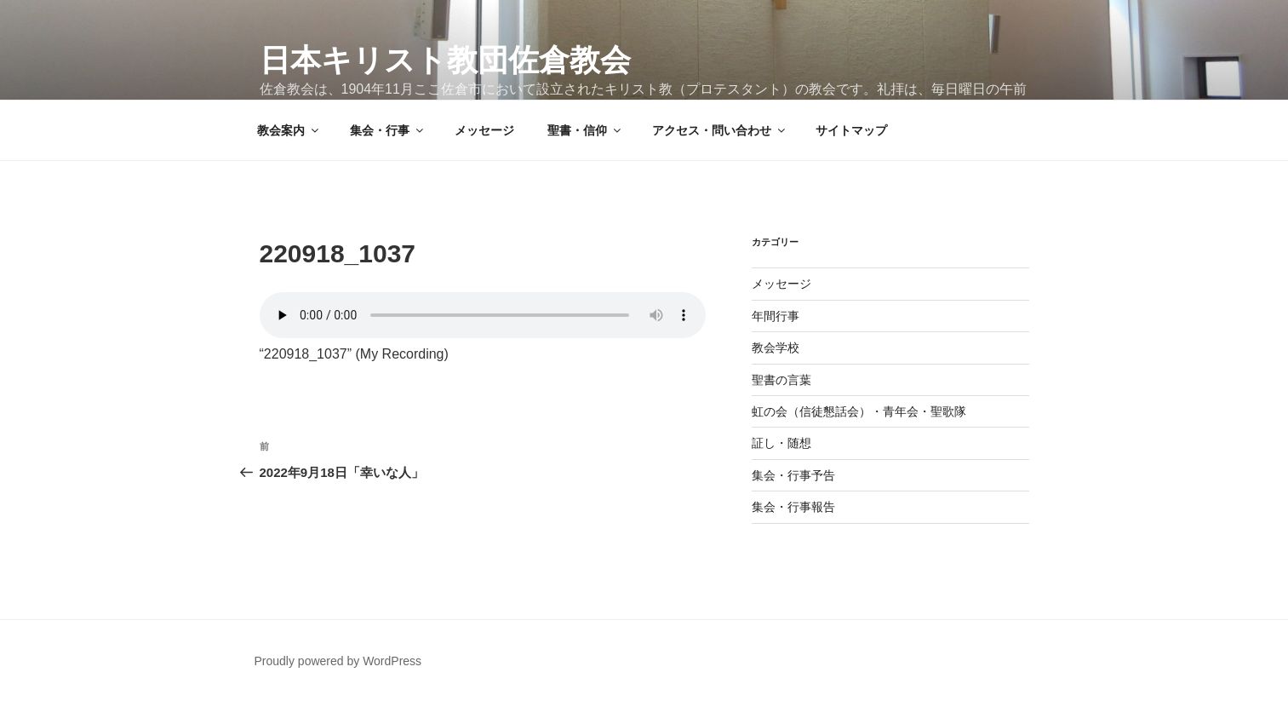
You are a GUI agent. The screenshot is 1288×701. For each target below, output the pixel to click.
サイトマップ (851, 130)
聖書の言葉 (781, 380)
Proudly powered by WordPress (338, 661)
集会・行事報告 (793, 507)
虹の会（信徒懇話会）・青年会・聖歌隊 (859, 411)
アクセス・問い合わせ (719, 130)
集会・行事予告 (793, 475)
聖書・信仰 (585, 130)
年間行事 (775, 316)
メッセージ (484, 130)
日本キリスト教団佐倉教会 (445, 60)
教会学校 (775, 347)
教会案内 (289, 130)
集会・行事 (388, 130)
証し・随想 (781, 443)
